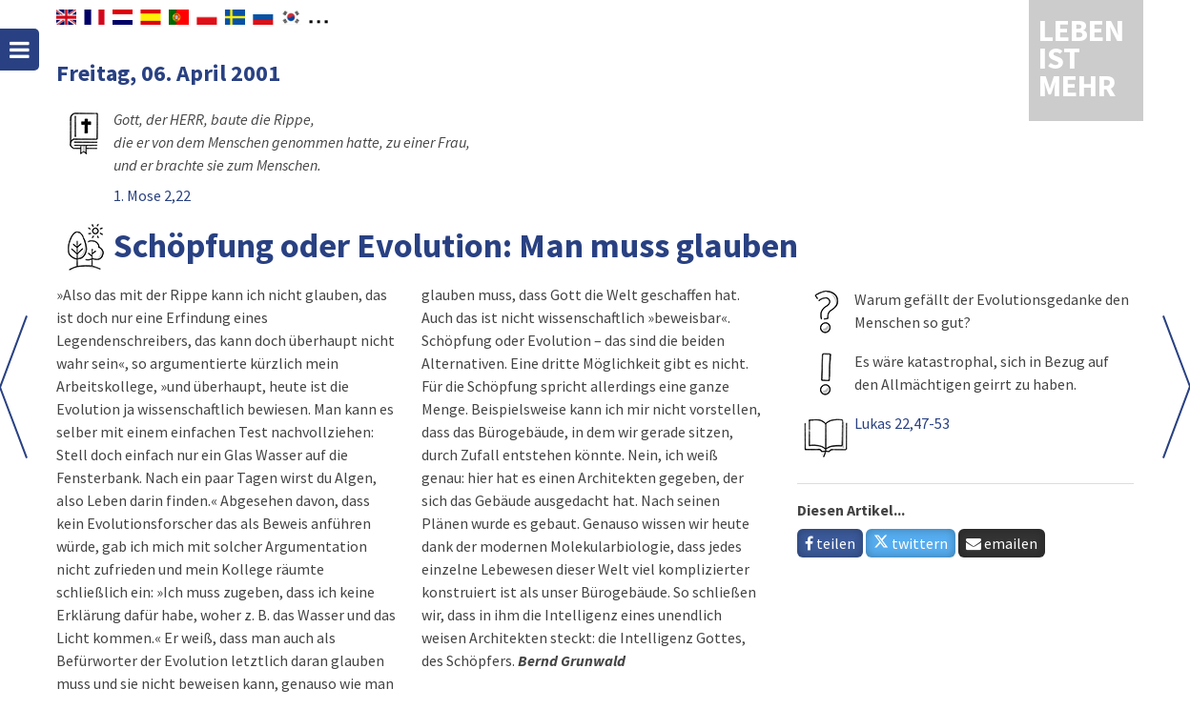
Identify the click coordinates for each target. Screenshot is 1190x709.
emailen (1001, 543)
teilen (830, 543)
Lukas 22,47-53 (902, 423)
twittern (910, 543)
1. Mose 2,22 (152, 195)
